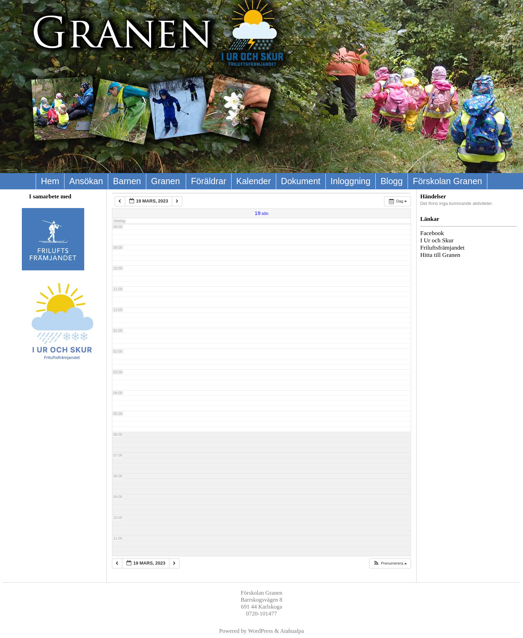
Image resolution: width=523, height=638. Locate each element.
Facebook (432, 233)
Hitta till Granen (440, 254)
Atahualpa (292, 631)
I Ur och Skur (436, 240)
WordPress (260, 631)
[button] (389, 563)
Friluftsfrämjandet (442, 247)
